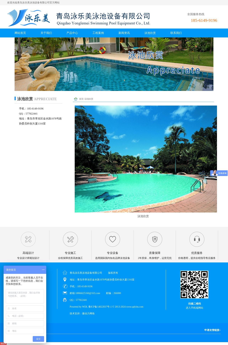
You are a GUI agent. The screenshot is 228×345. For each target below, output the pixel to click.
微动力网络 (88, 313)
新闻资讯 (124, 32)
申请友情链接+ (212, 330)
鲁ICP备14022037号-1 (100, 306)
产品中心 (72, 32)
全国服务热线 (195, 14)
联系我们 (176, 32)
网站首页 (20, 32)
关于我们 (46, 32)
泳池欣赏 (150, 32)
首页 (81, 99)
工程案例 (98, 32)
